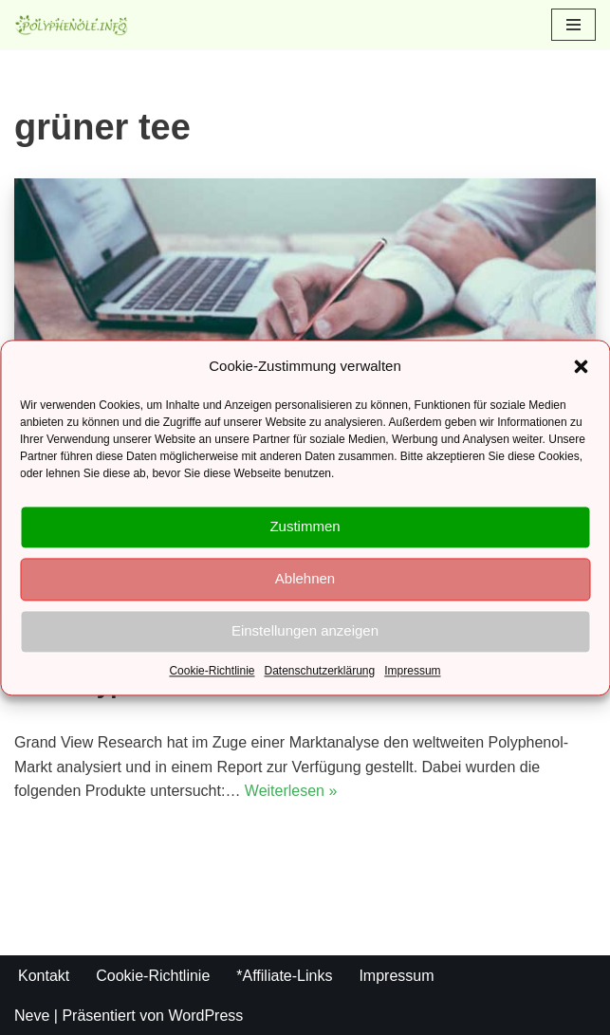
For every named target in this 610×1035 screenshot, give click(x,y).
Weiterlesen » (291, 791)
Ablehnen (305, 578)
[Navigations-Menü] (573, 25)
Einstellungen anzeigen (305, 630)
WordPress (205, 1015)
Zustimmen (304, 526)
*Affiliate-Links (284, 976)
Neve (31, 1015)
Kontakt (43, 976)
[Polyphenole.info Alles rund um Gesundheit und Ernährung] (71, 24)
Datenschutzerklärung (319, 670)
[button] (580, 366)
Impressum (412, 670)
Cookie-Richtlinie (211, 670)
